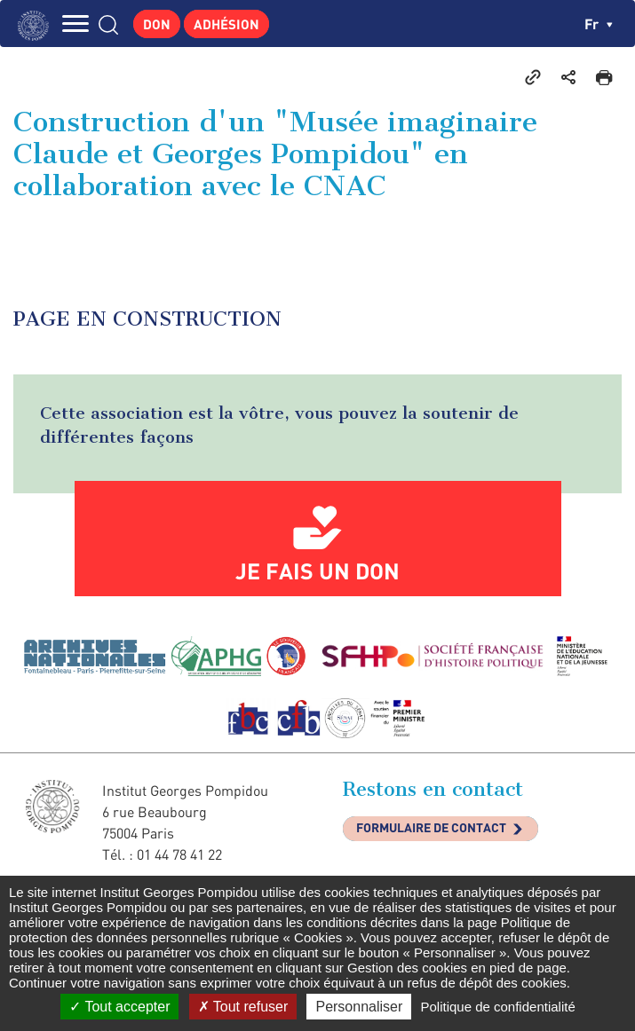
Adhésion (226, 24)
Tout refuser (243, 1006)
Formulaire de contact (431, 827)
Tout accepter (119, 1006)
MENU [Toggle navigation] (75, 23)
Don (157, 24)
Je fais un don (317, 570)
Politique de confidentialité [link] (497, 1006)
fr (598, 23)
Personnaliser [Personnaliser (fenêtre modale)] (358, 1006)
